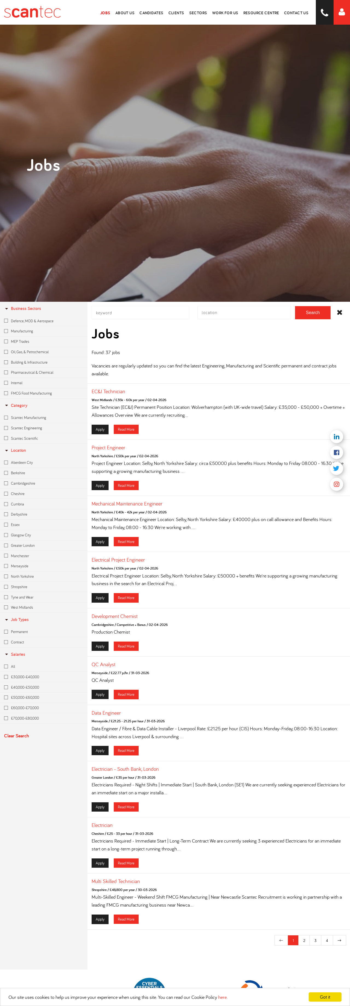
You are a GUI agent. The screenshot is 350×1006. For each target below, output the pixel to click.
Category (15, 405)
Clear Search (16, 735)
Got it (325, 997)
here (222, 997)
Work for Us (230, 12)
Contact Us (298, 12)
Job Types (16, 619)
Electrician (102, 829)
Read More (126, 433)
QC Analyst (103, 669)
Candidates (161, 12)
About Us (136, 12)
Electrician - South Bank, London (125, 773)
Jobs (118, 12)
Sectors (205, 12)
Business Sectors (22, 308)
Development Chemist (115, 620)
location (15, 450)
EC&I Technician (108, 396)
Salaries (14, 654)
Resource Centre (265, 12)
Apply (100, 433)
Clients (185, 12)
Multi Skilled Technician (116, 886)
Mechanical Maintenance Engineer (127, 508)
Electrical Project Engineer (118, 564)
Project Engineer (108, 452)
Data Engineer (106, 717)
